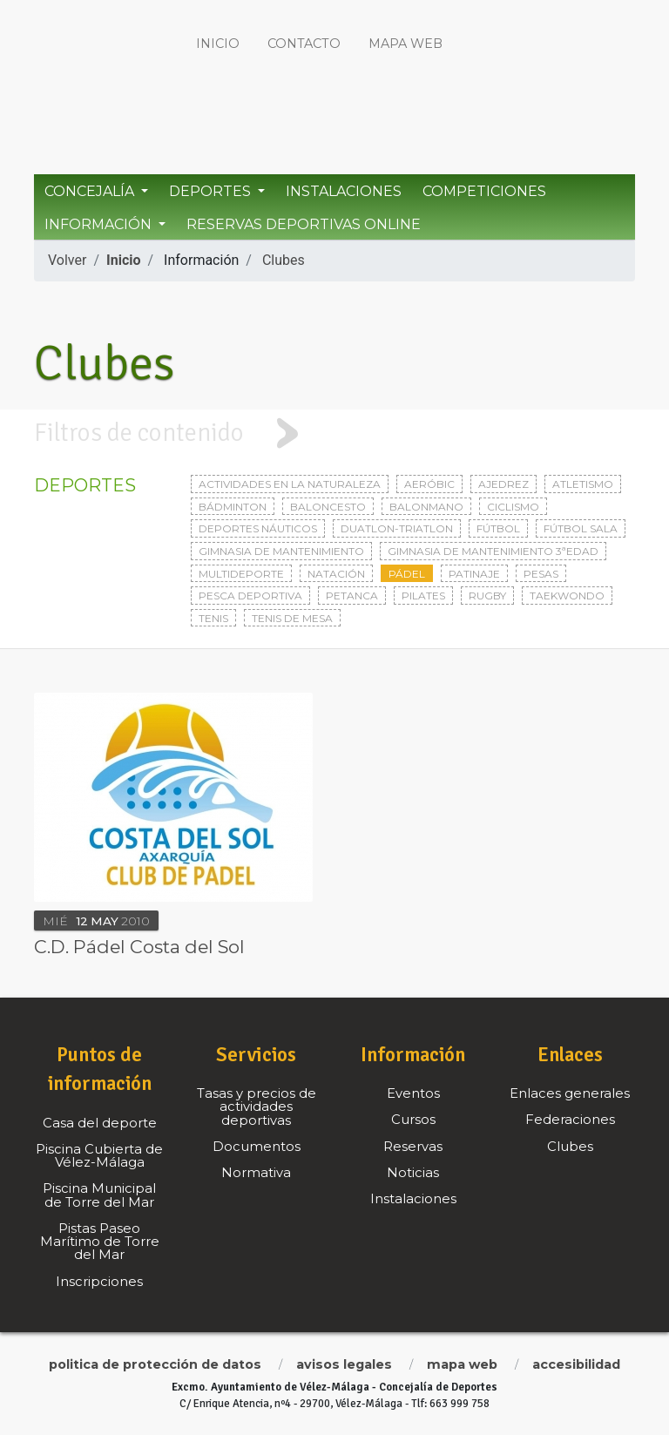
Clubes (283, 260)
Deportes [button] (211, 191)
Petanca (352, 595)
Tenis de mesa (292, 618)
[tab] (334, 433)
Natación (336, 573)
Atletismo (582, 484)
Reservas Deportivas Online (303, 224)
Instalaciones (344, 191)
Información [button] (99, 224)
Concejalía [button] (91, 191)
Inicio (218, 43)
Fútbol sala (581, 528)
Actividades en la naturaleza (290, 484)
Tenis (213, 618)
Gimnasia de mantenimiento (281, 551)
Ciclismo (513, 506)
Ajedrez (503, 484)
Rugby (487, 595)
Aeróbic (429, 484)
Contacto (304, 43)
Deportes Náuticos (258, 528)
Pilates (423, 595)
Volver (67, 260)
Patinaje (474, 573)
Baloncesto (328, 506)
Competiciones (484, 191)
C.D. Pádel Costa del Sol (139, 947)
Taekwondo (567, 595)
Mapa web (405, 43)
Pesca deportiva (250, 595)
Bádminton (233, 506)
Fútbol (498, 528)
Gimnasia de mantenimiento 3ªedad (493, 551)
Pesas (541, 573)
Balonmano (426, 506)
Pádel (407, 573)
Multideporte (241, 573)
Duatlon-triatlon (397, 528)
